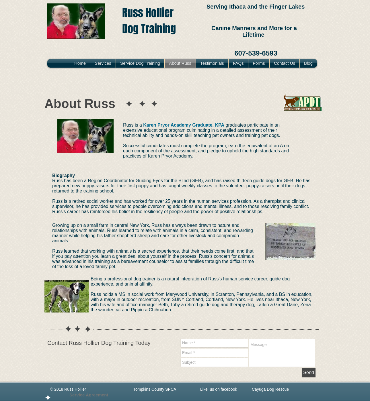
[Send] (309, 372)
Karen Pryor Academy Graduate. (178, 125)
